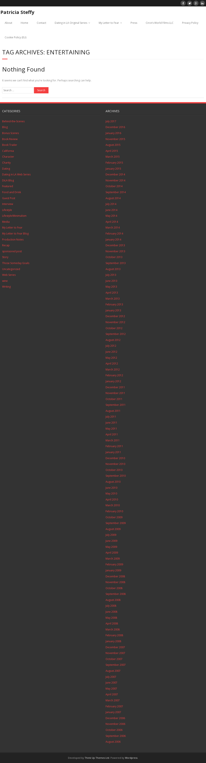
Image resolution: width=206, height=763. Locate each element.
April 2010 (112, 499)
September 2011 (116, 405)
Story (5, 257)
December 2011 (115, 387)
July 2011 (111, 416)
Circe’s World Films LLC (160, 23)
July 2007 (111, 677)
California (8, 151)
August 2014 (113, 198)
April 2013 (112, 292)
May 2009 (111, 547)
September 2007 (116, 665)
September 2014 (116, 192)
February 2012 (114, 375)
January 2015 (113, 168)
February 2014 (114, 233)
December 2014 (115, 174)
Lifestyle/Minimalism (14, 216)
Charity (6, 162)
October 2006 (114, 730)
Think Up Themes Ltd (97, 757)
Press (134, 23)
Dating (6, 168)
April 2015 (112, 151)
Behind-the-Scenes (13, 121)
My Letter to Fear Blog (15, 233)
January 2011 (113, 452)
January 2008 (113, 641)
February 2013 (114, 304)
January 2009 (113, 570)
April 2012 (112, 363)
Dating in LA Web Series (16, 174)
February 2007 (114, 706)
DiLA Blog (8, 180)
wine (5, 281)
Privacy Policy (190, 23)
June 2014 (111, 210)
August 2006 (113, 742)
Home (24, 23)
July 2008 (111, 606)
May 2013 (111, 286)
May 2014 (111, 216)
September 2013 (116, 263)
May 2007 (111, 688)
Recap (6, 245)
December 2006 (115, 718)
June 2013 (111, 281)
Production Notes (13, 239)
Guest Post (8, 198)
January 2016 (113, 133)
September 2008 (116, 594)
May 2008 (111, 618)
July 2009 (111, 535)
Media (6, 222)
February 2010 (114, 511)
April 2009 (112, 552)
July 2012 (111, 346)
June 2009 (111, 541)
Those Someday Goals (15, 263)
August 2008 (113, 600)
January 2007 (113, 712)
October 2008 (114, 588)
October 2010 (114, 470)
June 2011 (111, 422)
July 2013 (111, 275)
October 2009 (114, 517)
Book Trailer (9, 145)
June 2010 (111, 488)
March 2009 (113, 558)
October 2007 (114, 659)
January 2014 (113, 239)
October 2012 (114, 328)
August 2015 (113, 145)
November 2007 (115, 653)
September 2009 (116, 523)
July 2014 (111, 204)
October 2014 (114, 186)
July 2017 (111, 121)
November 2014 (115, 180)
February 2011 (114, 446)
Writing (6, 286)
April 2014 (112, 222)
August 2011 (113, 411)
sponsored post (12, 251)
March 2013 (113, 298)
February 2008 (114, 635)
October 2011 (114, 399)
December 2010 (115, 458)
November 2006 (115, 724)
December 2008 (115, 576)
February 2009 (114, 564)
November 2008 (115, 582)
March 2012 (113, 369)
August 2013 (113, 269)
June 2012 (111, 352)
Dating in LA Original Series (71, 23)
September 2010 (116, 476)
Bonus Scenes (10, 133)
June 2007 (111, 682)
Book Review (10, 139)
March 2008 (113, 629)
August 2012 (113, 340)
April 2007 (112, 694)
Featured (7, 186)
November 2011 (115, 393)
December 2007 (115, 647)
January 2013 (113, 310)
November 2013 (115, 251)
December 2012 (115, 316)
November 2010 (115, 464)
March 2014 (113, 227)
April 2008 (112, 623)
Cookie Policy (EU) (15, 37)
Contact (41, 23)
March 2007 (113, 700)
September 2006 (116, 736)
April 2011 (112, 434)
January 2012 (113, 381)
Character (8, 156)
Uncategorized (11, 269)
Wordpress (131, 757)
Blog (5, 127)
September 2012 (116, 334)
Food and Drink (11, 192)
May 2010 (111, 493)
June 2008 (111, 612)
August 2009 (113, 529)
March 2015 (113, 156)
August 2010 (113, 482)
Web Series (9, 275)
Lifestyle (7, 210)
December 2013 (115, 245)
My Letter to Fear (109, 23)
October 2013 (114, 257)
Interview (7, 204)
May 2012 (111, 358)
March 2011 (113, 440)
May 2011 (111, 428)
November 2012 (115, 322)
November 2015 (115, 139)
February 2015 (114, 162)
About (8, 23)
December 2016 (115, 127)
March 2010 (113, 505)
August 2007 (113, 671)
